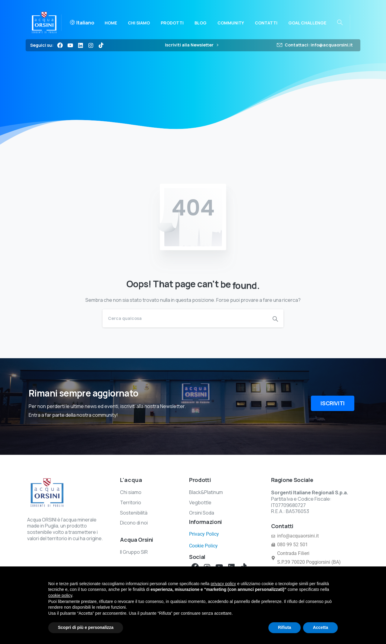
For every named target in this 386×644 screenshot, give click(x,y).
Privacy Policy (204, 534)
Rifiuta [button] (284, 627)
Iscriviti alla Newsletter (191, 45)
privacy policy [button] (223, 583)
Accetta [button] (320, 627)
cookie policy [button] (60, 595)
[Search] (185, 318)
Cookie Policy (203, 546)
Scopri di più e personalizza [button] (85, 627)
